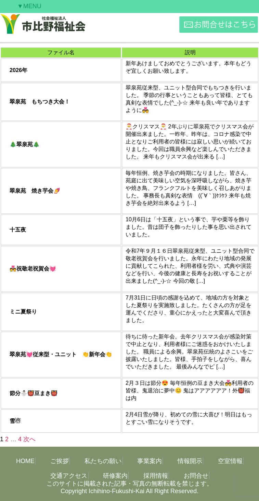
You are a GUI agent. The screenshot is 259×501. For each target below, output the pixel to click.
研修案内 (115, 475)
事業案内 (149, 461)
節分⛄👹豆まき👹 (33, 393)
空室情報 (230, 461)
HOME (25, 461)
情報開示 (190, 461)
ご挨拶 (59, 461)
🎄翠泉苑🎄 (25, 144)
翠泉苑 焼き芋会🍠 (35, 190)
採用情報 (155, 475)
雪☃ (15, 421)
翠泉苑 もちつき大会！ (40, 101)
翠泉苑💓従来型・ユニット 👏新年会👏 (61, 354)
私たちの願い (103, 461)
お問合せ (196, 475)
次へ (29, 439)
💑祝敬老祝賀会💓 (33, 268)
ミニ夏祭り (23, 311)
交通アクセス (68, 475)
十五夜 (18, 229)
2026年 (18, 70)
